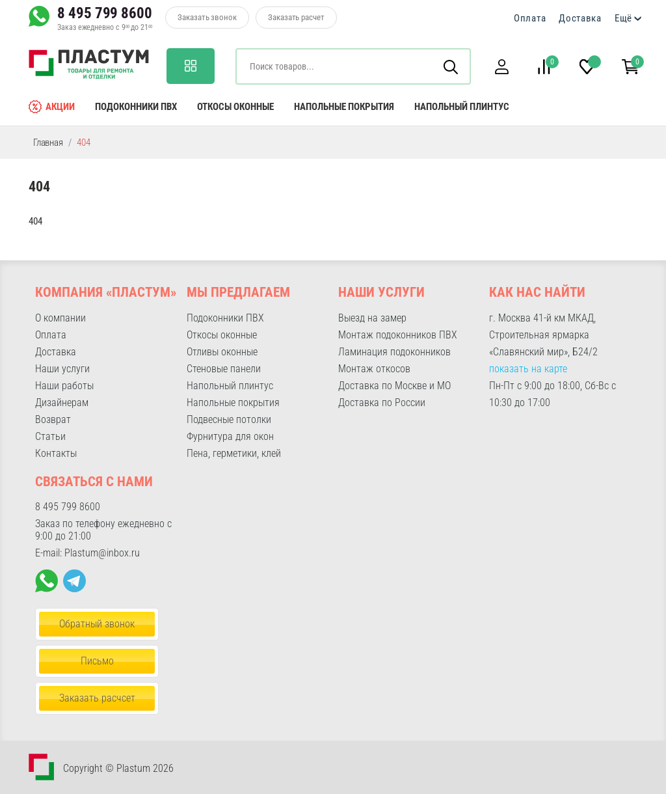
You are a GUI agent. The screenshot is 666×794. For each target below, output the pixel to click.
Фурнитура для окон (230, 436)
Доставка (580, 18)
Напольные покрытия (344, 107)
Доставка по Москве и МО (394, 385)
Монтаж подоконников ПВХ (397, 335)
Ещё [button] (623, 18)
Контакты (56, 453)
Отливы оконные (222, 352)
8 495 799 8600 (104, 13)
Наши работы (64, 385)
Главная (48, 142)
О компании (60, 318)
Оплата (530, 18)
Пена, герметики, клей (234, 453)
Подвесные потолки (229, 419)
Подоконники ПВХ (136, 107)
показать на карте (528, 369)
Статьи (50, 436)
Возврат (53, 419)
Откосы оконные (235, 107)
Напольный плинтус (461, 107)
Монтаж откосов (374, 369)
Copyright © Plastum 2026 (118, 768)
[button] (501, 67)
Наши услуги (62, 369)
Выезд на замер (372, 318)
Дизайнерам (61, 402)
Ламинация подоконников (394, 352)
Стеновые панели (224, 369)
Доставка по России (381, 402)
